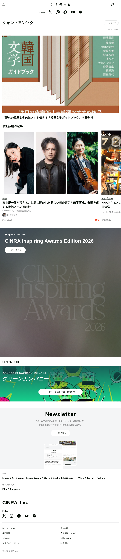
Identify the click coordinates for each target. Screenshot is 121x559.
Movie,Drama (33, 478)
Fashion (100, 478)
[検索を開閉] (112, 4)
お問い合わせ (66, 538)
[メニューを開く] (117, 4)
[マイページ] (3, 4)
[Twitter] (50, 12)
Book (55, 478)
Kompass (14, 489)
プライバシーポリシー (11, 543)
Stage (47, 478)
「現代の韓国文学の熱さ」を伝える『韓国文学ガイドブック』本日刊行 (47, 117)
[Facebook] (65, 12)
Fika (4, 489)
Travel (90, 478)
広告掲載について (68, 533)
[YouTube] (73, 12)
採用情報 (6, 533)
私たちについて (9, 528)
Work (81, 478)
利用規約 (64, 543)
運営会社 (64, 528)
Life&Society (68, 478)
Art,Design (18, 478)
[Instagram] (58, 12)
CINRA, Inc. (15, 502)
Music (5, 478)
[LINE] (80, 12)
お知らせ (6, 538)
